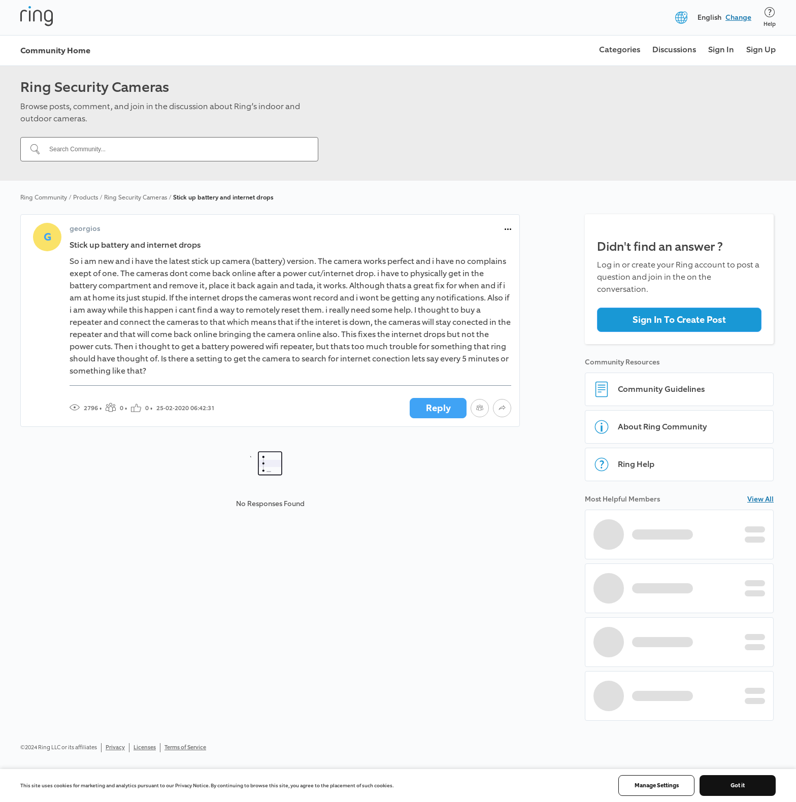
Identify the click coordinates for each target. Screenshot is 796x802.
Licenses (145, 747)
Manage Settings (657, 785)
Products (85, 197)
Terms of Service (185, 747)
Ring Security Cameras (135, 197)
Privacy (115, 747)
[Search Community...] (175, 149)
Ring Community (43, 197)
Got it (738, 785)
